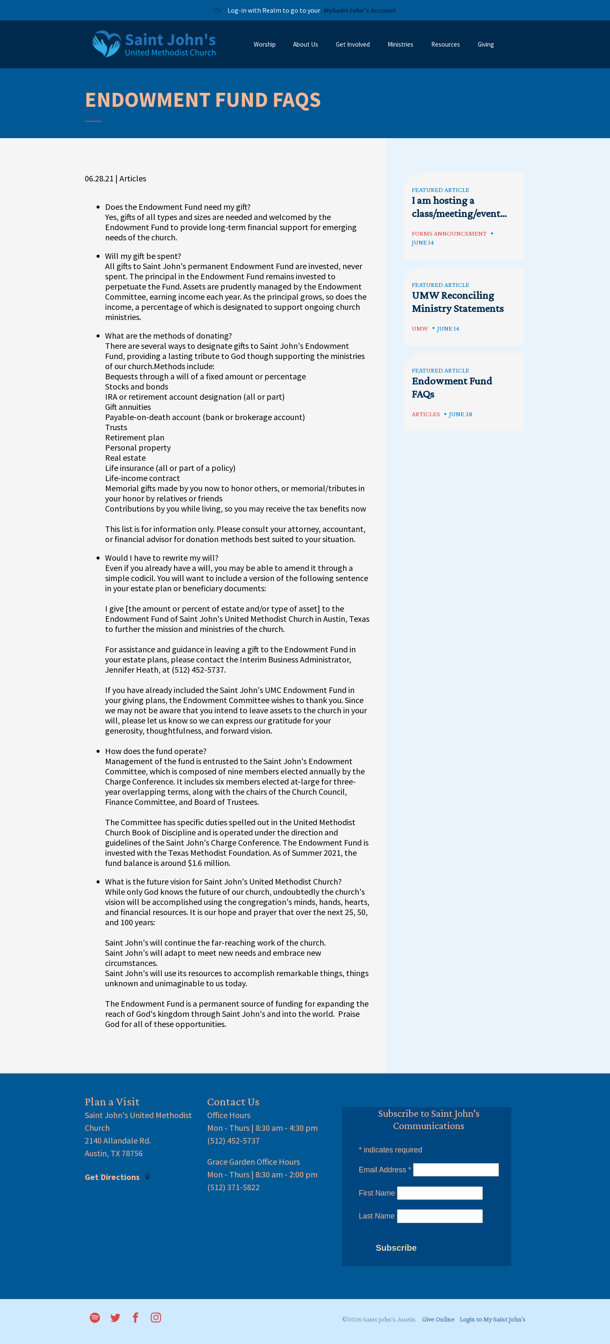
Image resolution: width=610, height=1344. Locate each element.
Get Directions (118, 1177)
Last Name (377, 1216)
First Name (377, 1193)
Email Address (385, 1170)
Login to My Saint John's (492, 1319)
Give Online (438, 1319)
